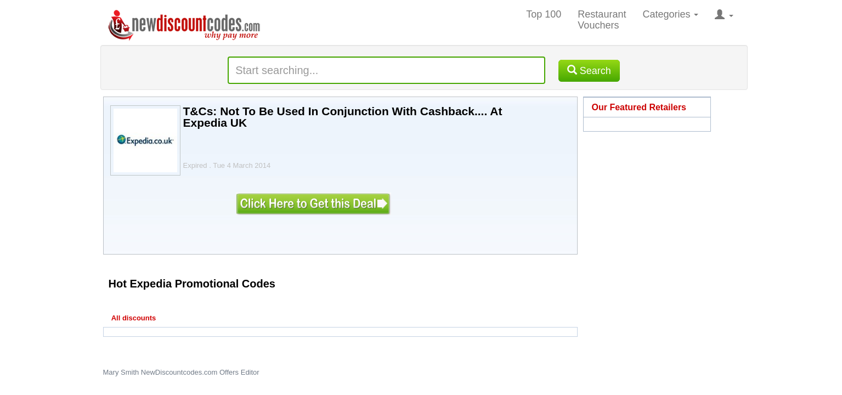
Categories (670, 14)
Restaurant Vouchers (602, 20)
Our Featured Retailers (639, 107)
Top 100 (543, 14)
